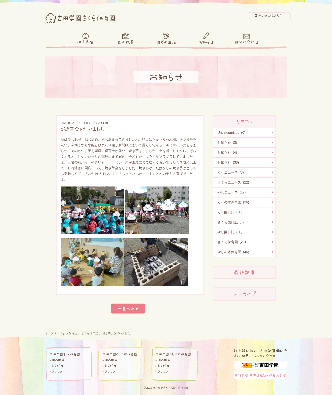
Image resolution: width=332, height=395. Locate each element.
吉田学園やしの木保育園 (173, 354)
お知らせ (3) (227, 142)
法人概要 (242, 355)
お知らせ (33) (228, 162)
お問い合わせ (247, 42)
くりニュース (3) (230, 172)
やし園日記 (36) (229, 232)
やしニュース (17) (231, 192)
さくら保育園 (100, 122)
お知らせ (206, 42)
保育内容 (85, 42)
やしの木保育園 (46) (233, 252)
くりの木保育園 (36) (233, 202)
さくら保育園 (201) (232, 242)
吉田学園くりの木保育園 (119, 354)
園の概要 (126, 42)
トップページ (53, 333)
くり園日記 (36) (229, 212)
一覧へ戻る (127, 308)
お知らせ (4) (227, 152)
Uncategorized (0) (231, 132)
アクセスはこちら (270, 16)
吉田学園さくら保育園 (65, 354)
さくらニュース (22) (233, 182)
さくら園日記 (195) (232, 222)
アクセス (57, 371)
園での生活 (166, 42)
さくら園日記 (84, 122)
